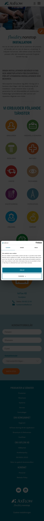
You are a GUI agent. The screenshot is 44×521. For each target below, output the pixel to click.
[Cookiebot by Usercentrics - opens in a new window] (32, 243)
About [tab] (36, 247)
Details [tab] (22, 247)
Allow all (22, 270)
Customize (22, 276)
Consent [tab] (8, 247)
